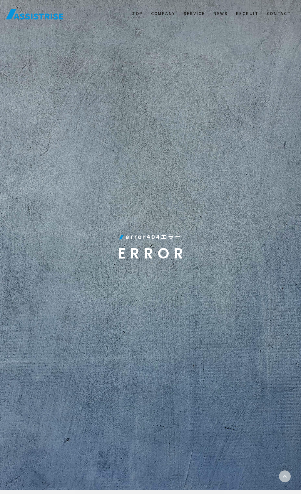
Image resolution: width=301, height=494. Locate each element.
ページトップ (285, 476)
